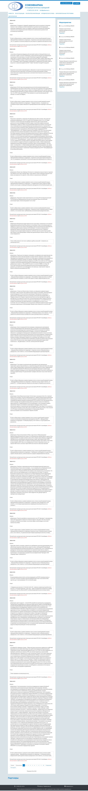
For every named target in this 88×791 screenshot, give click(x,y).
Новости (11, 13)
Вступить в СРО (66, 3)
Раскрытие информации (33, 13)
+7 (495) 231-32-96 (20, 786)
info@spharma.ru (69, 786)
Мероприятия (13, 16)
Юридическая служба (47, 13)
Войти (76, 3)
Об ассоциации (19, 13)
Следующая (48, 765)
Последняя (13, 768)
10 (43, 765)
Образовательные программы (64, 13)
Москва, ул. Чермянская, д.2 (44, 786)
